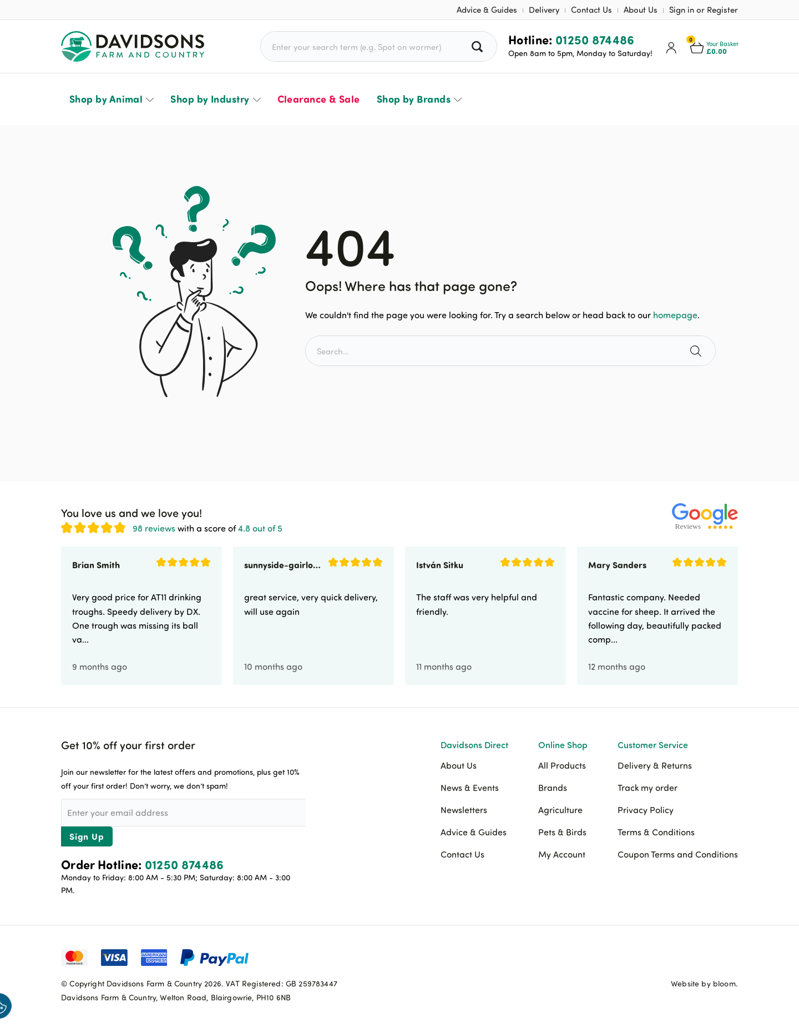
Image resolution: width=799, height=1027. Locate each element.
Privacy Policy (646, 809)
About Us (641, 9)
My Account (561, 854)
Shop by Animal (106, 99)
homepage (675, 314)
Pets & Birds (562, 832)
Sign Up (86, 836)
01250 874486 (595, 39)
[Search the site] (697, 350)
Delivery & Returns (655, 765)
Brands (552, 787)
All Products (562, 765)
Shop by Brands (414, 99)
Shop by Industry (209, 99)
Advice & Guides (487, 9)
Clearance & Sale (318, 99)
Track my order (647, 787)
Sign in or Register (703, 9)
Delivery (544, 9)
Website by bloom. (704, 983)
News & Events (470, 787)
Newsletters (464, 809)
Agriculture (560, 809)
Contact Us (591, 9)
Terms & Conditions (656, 832)
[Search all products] (479, 46)
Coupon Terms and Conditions (678, 854)
